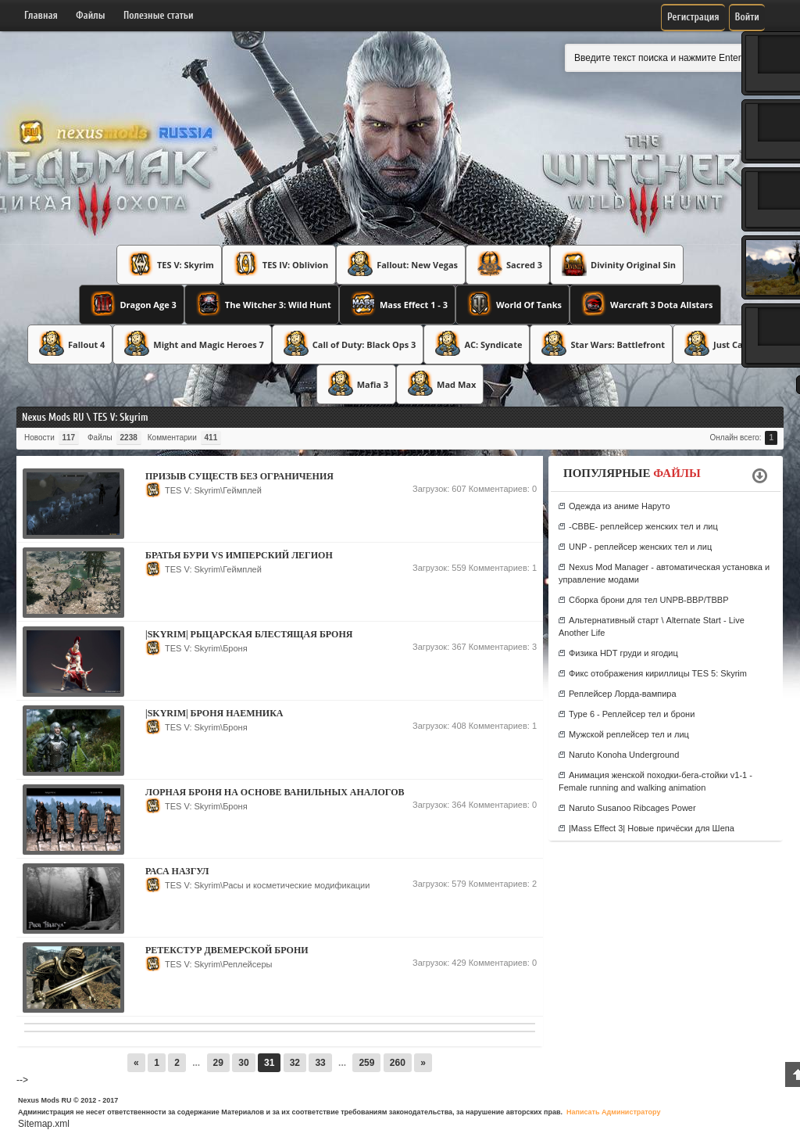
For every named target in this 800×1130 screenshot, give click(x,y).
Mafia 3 (356, 383)
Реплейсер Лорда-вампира (623, 693)
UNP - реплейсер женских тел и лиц (640, 546)
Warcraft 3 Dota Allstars (645, 303)
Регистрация (693, 17)
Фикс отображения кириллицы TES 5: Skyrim (658, 673)
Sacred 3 (507, 263)
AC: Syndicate (476, 343)
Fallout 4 (70, 343)
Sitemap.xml (44, 1123)
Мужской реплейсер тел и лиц (629, 734)
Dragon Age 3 (131, 303)
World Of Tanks (512, 303)
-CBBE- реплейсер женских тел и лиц (643, 526)
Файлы (90, 15)
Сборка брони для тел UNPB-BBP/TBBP (649, 599)
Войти (747, 17)
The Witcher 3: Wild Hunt (261, 303)
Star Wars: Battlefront (601, 343)
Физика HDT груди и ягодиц (623, 653)
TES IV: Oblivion (279, 263)
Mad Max (440, 383)
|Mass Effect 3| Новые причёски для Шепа (651, 828)
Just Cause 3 (722, 343)
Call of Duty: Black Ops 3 (348, 343)
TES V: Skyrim (169, 263)
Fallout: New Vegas (401, 263)
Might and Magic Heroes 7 (191, 343)
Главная (41, 15)
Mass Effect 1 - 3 (397, 303)
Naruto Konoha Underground (624, 754)
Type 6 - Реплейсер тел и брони (632, 714)
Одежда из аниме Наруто (619, 506)
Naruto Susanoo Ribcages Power (632, 808)
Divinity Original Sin (617, 263)
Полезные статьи (158, 15)
